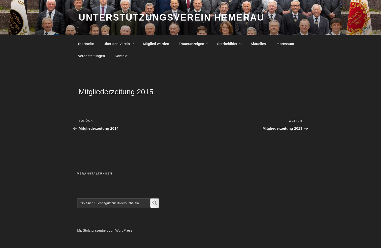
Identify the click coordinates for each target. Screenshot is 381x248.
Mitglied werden (156, 44)
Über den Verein (119, 44)
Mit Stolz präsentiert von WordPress (104, 230)
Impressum (285, 44)
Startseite (86, 44)
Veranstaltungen (91, 56)
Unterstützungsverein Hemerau (171, 17)
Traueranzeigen (194, 44)
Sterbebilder (229, 44)
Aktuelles (258, 44)
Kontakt (121, 56)
